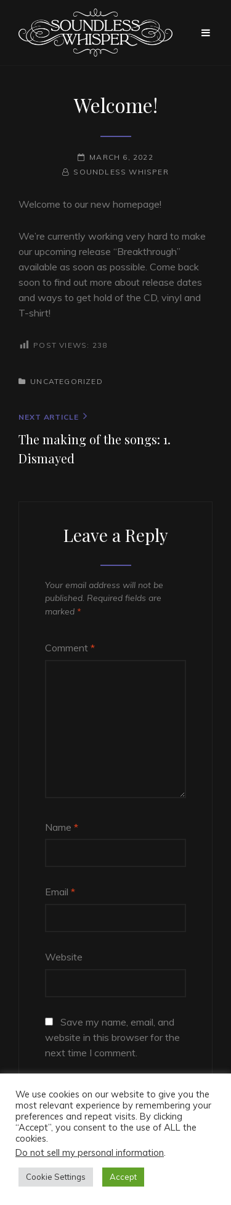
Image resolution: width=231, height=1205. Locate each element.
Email (60, 891)
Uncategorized (66, 381)
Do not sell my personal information (89, 1152)
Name (61, 827)
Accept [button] (123, 1177)
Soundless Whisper (120, 171)
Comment (70, 648)
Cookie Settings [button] (56, 1177)
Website (64, 957)
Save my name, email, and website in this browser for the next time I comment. (112, 1037)
